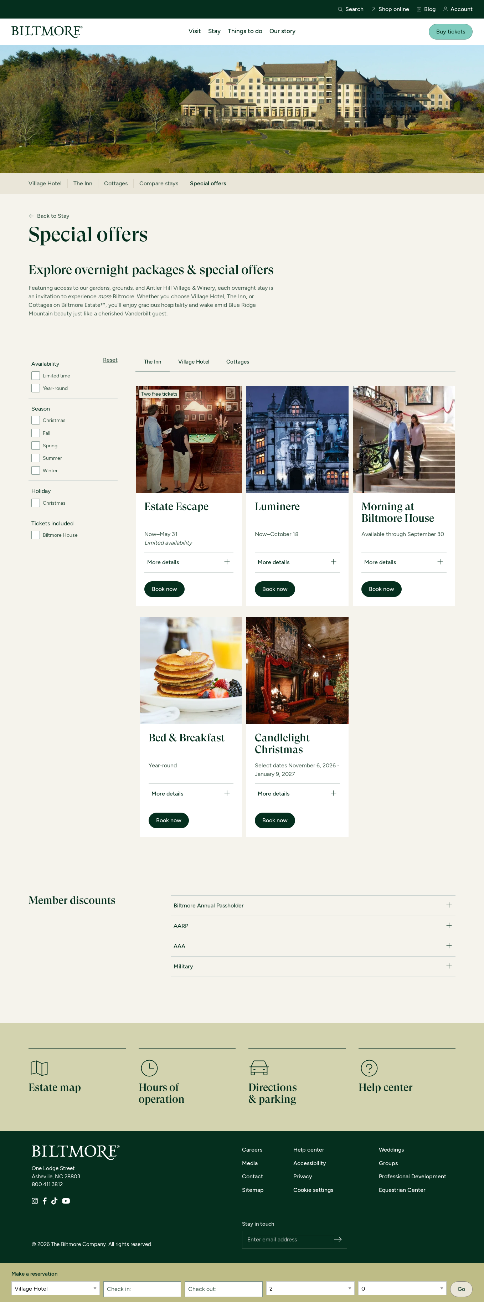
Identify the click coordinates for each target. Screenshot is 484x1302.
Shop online (390, 9)
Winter (50, 471)
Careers (252, 1149)
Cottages (116, 183)
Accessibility (309, 1163)
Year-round (55, 388)
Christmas (54, 420)
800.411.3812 (47, 1184)
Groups (388, 1163)
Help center (308, 1149)
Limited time (56, 376)
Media (250, 1163)
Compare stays (158, 183)
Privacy (302, 1176)
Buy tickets (450, 31)
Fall (46, 433)
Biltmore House (60, 535)
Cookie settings (313, 1190)
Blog (426, 9)
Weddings (391, 1149)
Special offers (208, 183)
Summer (52, 458)
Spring (50, 446)
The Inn (82, 183)
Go (461, 1289)
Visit (195, 31)
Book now (164, 589)
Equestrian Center (402, 1190)
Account (458, 9)
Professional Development (412, 1176)
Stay (214, 31)
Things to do (245, 31)
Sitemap (253, 1190)
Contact (252, 1176)
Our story (282, 31)
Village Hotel (45, 183)
